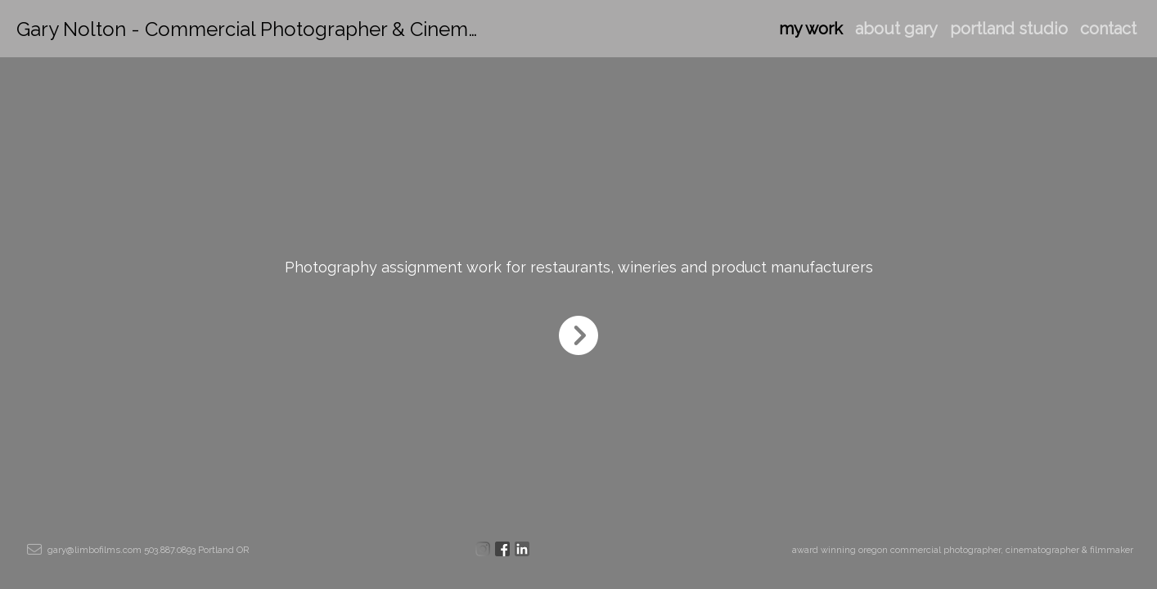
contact (1108, 28)
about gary (896, 28)
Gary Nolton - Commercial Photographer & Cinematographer (293, 29)
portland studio (1009, 28)
